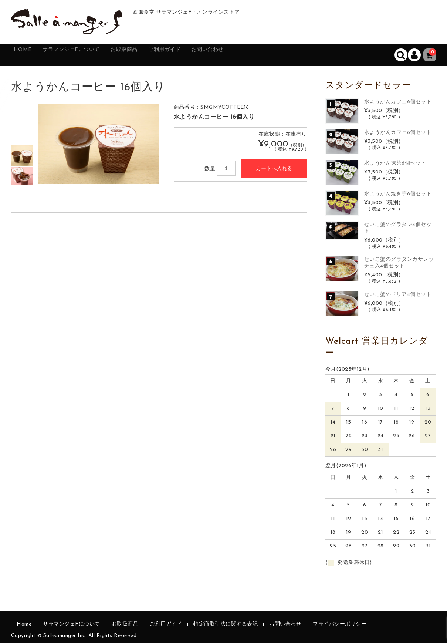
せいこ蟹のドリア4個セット (398, 295)
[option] (22, 156)
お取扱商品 (150, 55)
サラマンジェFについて (86, 55)
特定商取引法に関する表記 (225, 625)
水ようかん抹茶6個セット (395, 163)
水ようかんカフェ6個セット (398, 102)
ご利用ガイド (200, 55)
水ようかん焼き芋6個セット (398, 194)
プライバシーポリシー (339, 625)
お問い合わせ (252, 55)
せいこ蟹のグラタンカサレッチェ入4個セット (399, 263)
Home (28, 55)
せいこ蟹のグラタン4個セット (398, 228)
